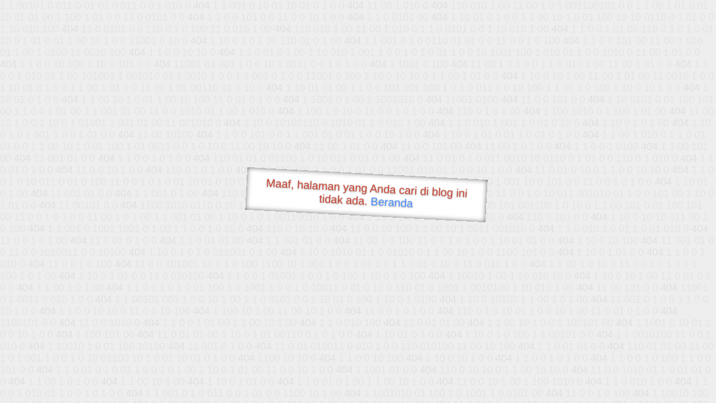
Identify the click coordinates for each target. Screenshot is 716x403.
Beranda (391, 202)
